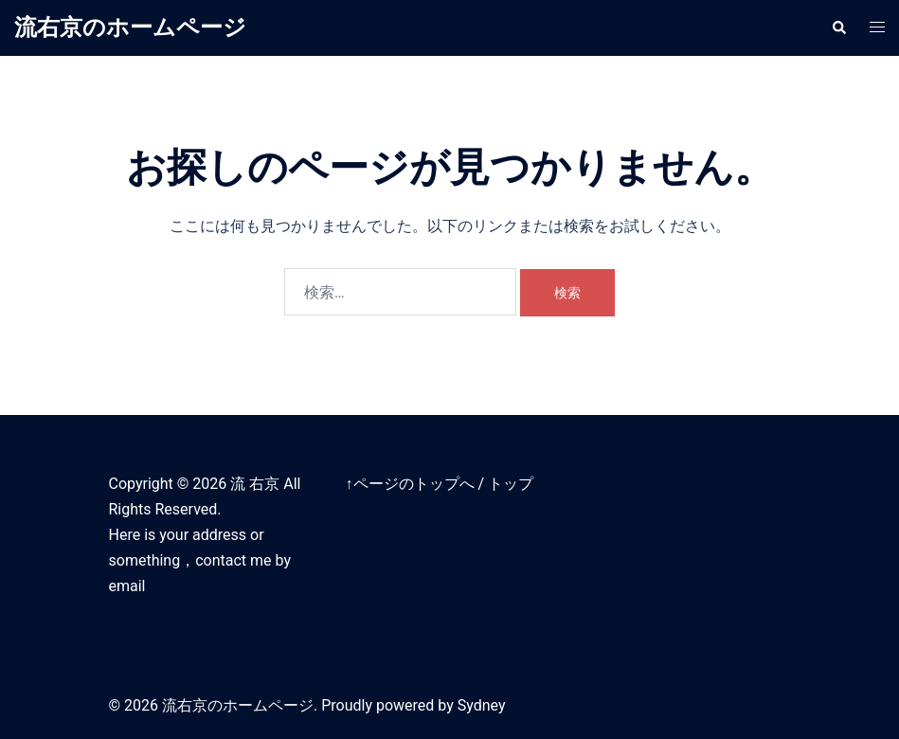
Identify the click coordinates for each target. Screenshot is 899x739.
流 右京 (254, 484)
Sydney (482, 705)
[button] (838, 27)
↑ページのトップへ (410, 484)
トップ (510, 484)
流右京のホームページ (130, 27)
